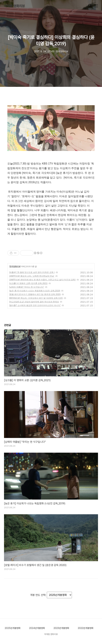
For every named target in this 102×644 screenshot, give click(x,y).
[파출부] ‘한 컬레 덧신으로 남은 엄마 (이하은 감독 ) (32, 272)
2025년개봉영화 (12, 628)
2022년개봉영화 (85, 628)
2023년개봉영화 (61, 628)
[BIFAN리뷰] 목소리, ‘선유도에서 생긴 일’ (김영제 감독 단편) (36, 298)
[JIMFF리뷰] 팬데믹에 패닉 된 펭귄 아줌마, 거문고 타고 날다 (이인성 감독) (42, 280)
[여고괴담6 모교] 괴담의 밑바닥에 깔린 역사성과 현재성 (34, 302)
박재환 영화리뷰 (14, 6)
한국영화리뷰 (14, 266)
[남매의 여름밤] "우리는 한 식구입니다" (26, 287)
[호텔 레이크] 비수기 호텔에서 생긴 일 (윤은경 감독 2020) (35, 294)
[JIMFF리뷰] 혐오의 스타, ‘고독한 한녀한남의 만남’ (31, 276)
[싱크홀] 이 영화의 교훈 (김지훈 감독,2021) (28, 283)
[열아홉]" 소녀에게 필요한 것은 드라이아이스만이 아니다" (35, 305)
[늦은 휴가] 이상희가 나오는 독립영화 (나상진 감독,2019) (34, 291)
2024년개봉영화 (37, 628)
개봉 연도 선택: (38, 595)
